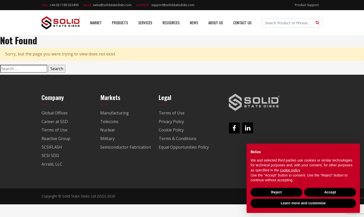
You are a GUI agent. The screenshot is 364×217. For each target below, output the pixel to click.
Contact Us (242, 22)
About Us (215, 22)
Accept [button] (330, 192)
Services (145, 22)
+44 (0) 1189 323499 (60, 5)
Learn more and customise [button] (303, 203)
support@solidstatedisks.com (165, 5)
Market (96, 22)
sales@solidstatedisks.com (107, 5)
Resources (171, 22)
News (194, 22)
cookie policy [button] (290, 170)
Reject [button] (276, 192)
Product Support (307, 5)
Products (120, 22)
